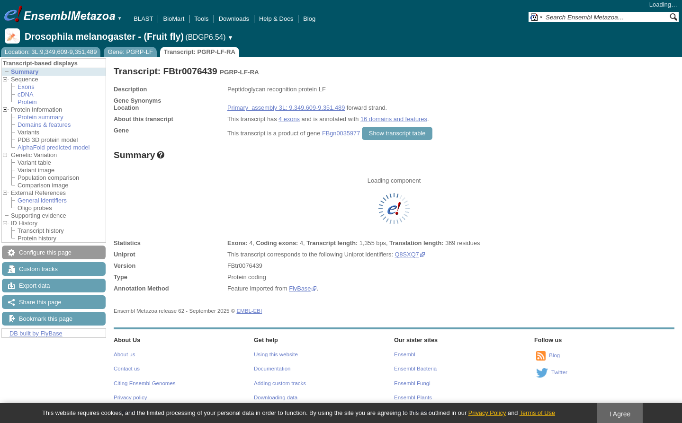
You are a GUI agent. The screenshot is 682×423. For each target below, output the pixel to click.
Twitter (559, 372)
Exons (26, 86)
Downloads (234, 18)
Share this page (40, 302)
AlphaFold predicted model (54, 147)
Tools (201, 18)
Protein (27, 102)
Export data (34, 285)
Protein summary (40, 117)
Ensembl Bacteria (415, 368)
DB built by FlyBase (36, 333)
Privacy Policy (487, 412)
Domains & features (44, 124)
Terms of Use (537, 412)
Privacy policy (130, 397)
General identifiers (42, 200)
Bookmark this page (45, 318)
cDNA (25, 94)
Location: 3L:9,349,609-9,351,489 (51, 51)
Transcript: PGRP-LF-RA (199, 51)
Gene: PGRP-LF (130, 51)
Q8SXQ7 (407, 254)
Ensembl (404, 354)
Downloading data (275, 397)
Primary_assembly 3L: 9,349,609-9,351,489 (286, 107)
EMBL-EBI (249, 311)
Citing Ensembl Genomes (145, 383)
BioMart (173, 18)
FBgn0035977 (341, 133)
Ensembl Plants (413, 397)
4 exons (289, 119)
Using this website (276, 354)
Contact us (127, 368)
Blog (309, 18)
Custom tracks (38, 269)
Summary (24, 71)
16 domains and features (393, 119)
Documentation (272, 368)
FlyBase (300, 288)
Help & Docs (276, 18)
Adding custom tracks (280, 383)
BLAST (143, 18)
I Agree (620, 414)
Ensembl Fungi (412, 383)
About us (124, 354)
